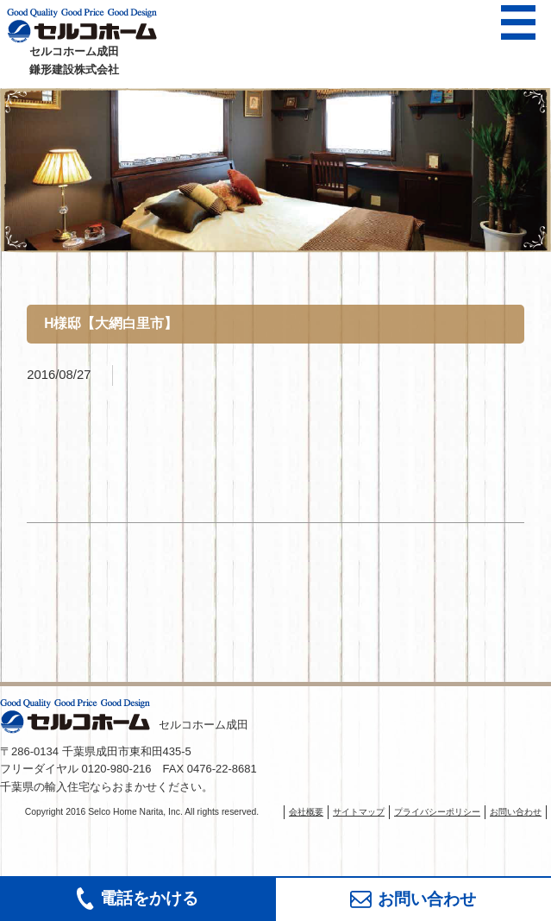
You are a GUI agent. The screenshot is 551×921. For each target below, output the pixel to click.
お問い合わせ (413, 899)
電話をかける (137, 898)
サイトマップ (359, 812)
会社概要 (306, 812)
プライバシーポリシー (437, 812)
